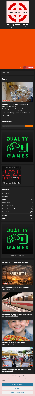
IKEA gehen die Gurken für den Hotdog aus (13, 343)
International (5, 212)
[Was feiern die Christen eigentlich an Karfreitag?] (17, 275)
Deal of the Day (5, 193)
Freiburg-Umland (6, 203)
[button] (2, 67)
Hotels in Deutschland (7, 206)
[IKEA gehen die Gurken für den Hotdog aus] (17, 330)
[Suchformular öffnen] (21, 67)
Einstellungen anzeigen (17, 392)
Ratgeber (4, 215)
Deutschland (6, 100)
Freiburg (4, 199)
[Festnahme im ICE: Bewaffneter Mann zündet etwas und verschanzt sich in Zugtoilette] (17, 302)
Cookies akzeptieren (17, 384)
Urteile (4, 218)
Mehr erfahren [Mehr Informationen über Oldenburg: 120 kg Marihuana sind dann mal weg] (7, 116)
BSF (4, 106)
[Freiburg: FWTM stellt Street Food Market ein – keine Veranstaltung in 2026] (17, 357)
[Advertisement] (17, 47)
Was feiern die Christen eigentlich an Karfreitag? (15, 287)
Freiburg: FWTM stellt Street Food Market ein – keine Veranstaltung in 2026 (16, 370)
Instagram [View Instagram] (28, 67)
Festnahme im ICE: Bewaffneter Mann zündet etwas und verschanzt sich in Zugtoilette (17, 315)
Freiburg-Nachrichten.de (17, 24)
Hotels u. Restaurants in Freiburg (10, 209)
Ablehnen (17, 388)
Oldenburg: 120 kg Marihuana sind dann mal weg (17, 92)
